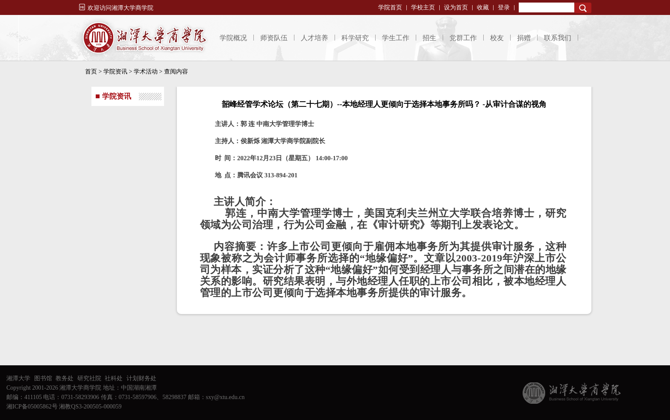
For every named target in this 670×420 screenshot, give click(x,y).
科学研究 (355, 37)
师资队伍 (274, 37)
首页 (91, 71)
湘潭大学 (18, 378)
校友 (497, 37)
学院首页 (390, 7)
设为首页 (456, 7)
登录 (504, 7)
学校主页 (423, 7)
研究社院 (89, 378)
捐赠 (524, 37)
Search (582, 8)
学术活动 (146, 71)
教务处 (64, 378)
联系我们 (557, 37)
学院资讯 (115, 71)
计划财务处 (141, 378)
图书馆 (43, 378)
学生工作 (395, 37)
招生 (429, 37)
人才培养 (314, 37)
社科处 (114, 378)
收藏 (483, 7)
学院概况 (233, 37)
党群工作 (463, 37)
